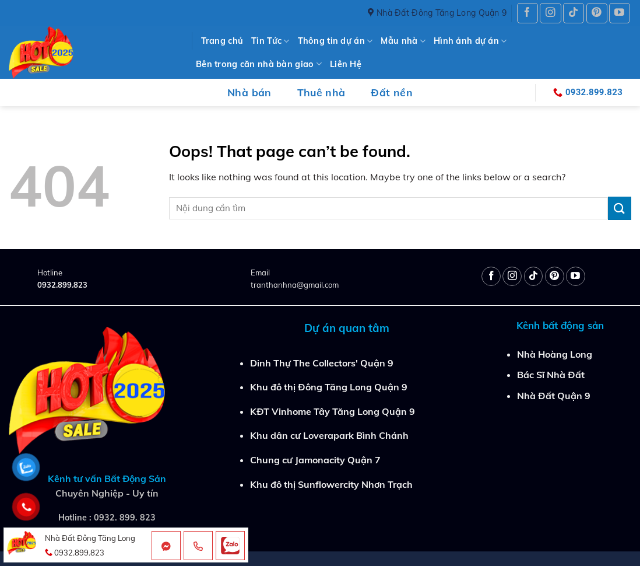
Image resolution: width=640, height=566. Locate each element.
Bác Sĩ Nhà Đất (551, 374)
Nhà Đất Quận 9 (553, 395)
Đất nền (391, 92)
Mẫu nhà (403, 41)
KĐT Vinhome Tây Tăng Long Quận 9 (332, 411)
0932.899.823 (62, 284)
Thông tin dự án (335, 41)
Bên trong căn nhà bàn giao (259, 63)
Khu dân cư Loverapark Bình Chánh (329, 435)
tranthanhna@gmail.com (295, 284)
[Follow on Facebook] (527, 13)
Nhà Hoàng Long (554, 354)
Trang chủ (222, 41)
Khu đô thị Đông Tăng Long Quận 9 (328, 387)
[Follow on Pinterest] (596, 13)
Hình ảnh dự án (470, 41)
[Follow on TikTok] (573, 13)
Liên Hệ (345, 64)
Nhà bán (249, 92)
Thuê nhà (321, 92)
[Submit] (619, 208)
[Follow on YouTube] (619, 13)
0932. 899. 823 (125, 517)
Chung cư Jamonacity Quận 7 (315, 460)
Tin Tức (270, 41)
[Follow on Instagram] (550, 13)
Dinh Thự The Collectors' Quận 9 (321, 363)
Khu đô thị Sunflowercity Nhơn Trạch (331, 484)
